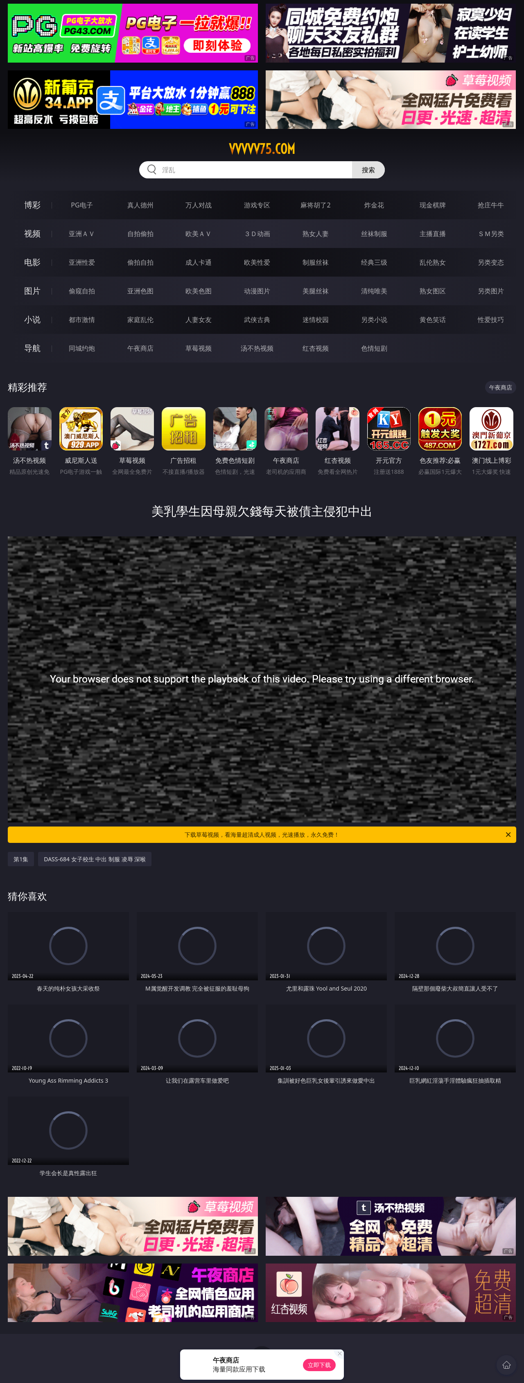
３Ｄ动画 (257, 233)
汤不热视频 (257, 348)
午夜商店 (140, 348)
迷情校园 (316, 319)
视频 (32, 233)
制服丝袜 (316, 262)
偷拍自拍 (140, 262)
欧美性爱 (257, 262)
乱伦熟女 (433, 262)
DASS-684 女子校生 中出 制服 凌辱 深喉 (95, 859)
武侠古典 (257, 319)
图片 (32, 290)
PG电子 (82, 204)
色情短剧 (374, 348)
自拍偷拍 (140, 233)
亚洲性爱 (82, 262)
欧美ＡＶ (198, 233)
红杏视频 (316, 348)
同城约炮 (82, 348)
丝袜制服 (374, 233)
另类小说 (374, 319)
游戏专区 (257, 204)
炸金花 (374, 204)
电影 (32, 262)
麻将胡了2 (315, 204)
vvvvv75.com (262, 149)
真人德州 (140, 204)
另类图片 (491, 290)
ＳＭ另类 (491, 233)
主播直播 (433, 233)
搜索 (368, 169)
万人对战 (198, 204)
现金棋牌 (433, 204)
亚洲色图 (140, 290)
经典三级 (374, 262)
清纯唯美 (374, 290)
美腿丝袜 (316, 290)
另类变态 (491, 262)
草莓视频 (198, 348)
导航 (32, 348)
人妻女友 (198, 319)
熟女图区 (433, 290)
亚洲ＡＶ (82, 233)
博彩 (32, 204)
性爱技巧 (491, 319)
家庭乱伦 (140, 319)
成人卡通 (198, 262)
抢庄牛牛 (491, 204)
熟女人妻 (316, 233)
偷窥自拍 (82, 290)
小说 (32, 319)
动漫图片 (257, 290)
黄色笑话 (433, 319)
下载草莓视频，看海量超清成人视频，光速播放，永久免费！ (348, 835)
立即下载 (319, 1365)
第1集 (21, 859)
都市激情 (82, 319)
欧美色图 (198, 290)
